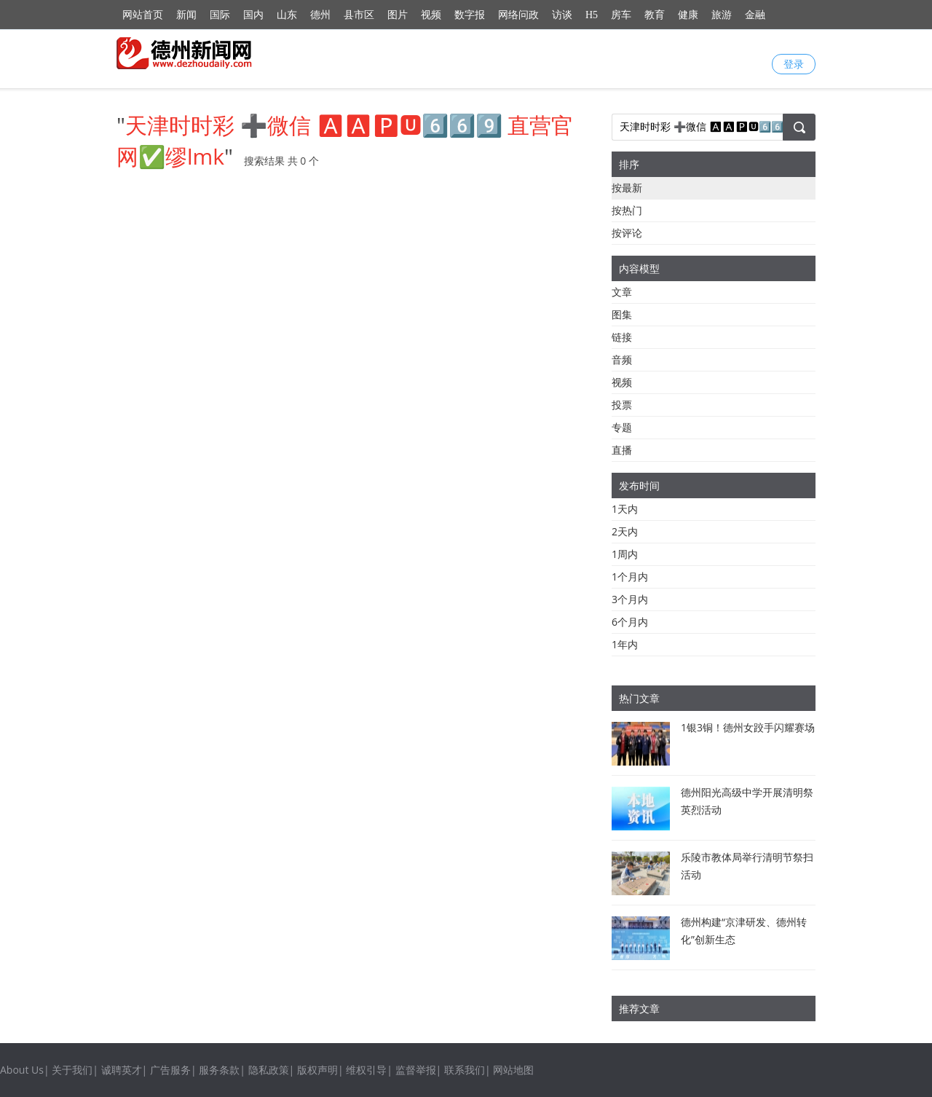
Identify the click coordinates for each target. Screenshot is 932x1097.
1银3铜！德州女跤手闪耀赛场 (748, 727)
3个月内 (630, 599)
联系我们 (464, 1070)
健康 (688, 14)
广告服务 (170, 1070)
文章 (622, 292)
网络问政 (518, 14)
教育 (654, 14)
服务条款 (219, 1070)
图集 (622, 314)
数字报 (469, 14)
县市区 (359, 14)
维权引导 (366, 1070)
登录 (793, 64)
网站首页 (142, 14)
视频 (431, 14)
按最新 (627, 187)
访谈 (562, 14)
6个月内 (630, 622)
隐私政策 (268, 1070)
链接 (622, 337)
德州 (320, 14)
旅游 (721, 14)
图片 (397, 14)
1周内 (625, 554)
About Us (22, 1070)
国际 (220, 14)
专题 (622, 427)
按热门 (627, 210)
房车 (621, 14)
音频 (622, 359)
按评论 (627, 233)
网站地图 (513, 1070)
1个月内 (630, 576)
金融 (755, 14)
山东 (287, 14)
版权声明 (317, 1070)
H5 (591, 14)
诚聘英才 (121, 1070)
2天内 (625, 531)
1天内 (625, 509)
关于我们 (72, 1070)
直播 (622, 450)
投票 (622, 405)
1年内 (625, 644)
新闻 (186, 14)
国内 (253, 14)
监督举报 (415, 1070)
